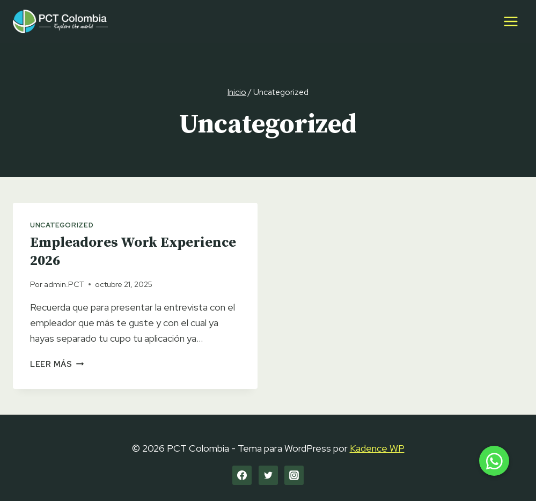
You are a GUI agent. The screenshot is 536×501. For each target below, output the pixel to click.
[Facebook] (242, 475)
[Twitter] (268, 475)
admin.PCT (64, 284)
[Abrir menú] (510, 21)
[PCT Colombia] (60, 21)
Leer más (57, 364)
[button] (494, 461)
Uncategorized (61, 225)
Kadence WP (377, 448)
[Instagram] (294, 475)
